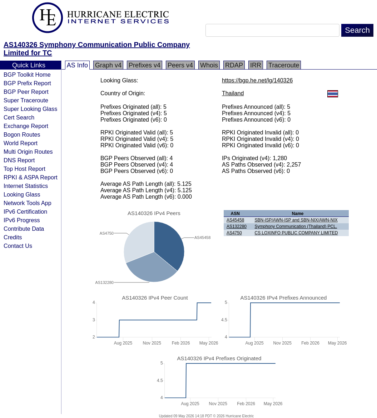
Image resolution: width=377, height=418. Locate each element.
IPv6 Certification (25, 211)
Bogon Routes (22, 134)
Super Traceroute (26, 100)
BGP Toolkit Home (27, 74)
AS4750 (234, 232)
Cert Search (19, 117)
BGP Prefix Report (27, 83)
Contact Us (18, 246)
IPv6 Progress (22, 220)
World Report (21, 143)
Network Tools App (27, 203)
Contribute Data (24, 228)
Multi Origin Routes (28, 151)
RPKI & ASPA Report (31, 177)
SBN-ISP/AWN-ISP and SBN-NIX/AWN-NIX (295, 220)
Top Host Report (24, 168)
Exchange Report (26, 126)
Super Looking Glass (30, 109)
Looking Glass (22, 194)
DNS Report (19, 160)
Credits (13, 237)
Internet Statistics (26, 186)
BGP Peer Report (26, 91)
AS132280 (237, 226)
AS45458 (235, 220)
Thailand (233, 93)
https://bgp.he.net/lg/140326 (257, 80)
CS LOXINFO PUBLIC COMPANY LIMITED (296, 232)
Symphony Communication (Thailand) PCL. (295, 226)
